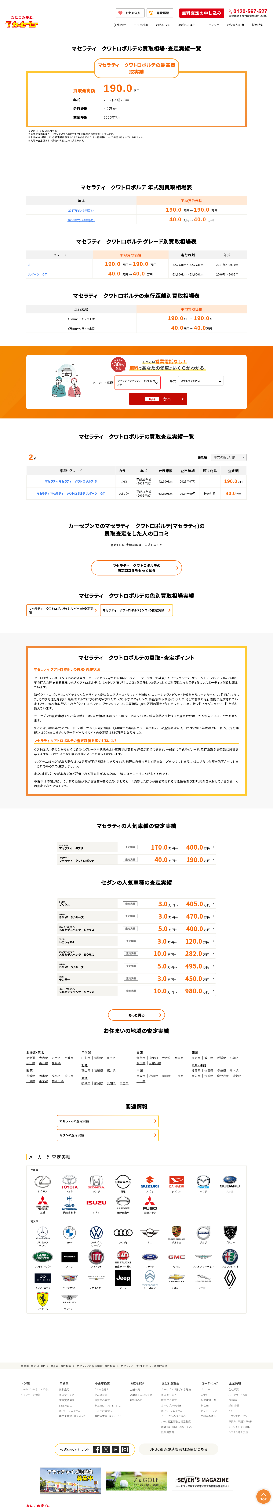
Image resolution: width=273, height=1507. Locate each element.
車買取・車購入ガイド (240, 1407)
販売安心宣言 (102, 1385)
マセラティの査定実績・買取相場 (96, 1352)
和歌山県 (155, 1063)
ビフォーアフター (210, 1396)
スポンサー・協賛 (237, 1380)
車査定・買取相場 (60, 1352)
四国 (195, 1052)
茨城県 (30, 1076)
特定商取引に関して (125, 1499)
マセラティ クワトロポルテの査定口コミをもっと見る (136, 568)
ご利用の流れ (208, 1401)
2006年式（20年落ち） (81, 220)
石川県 (98, 1070)
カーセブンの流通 (171, 1391)
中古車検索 (140, 25)
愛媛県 (221, 1057)
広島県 (179, 1076)
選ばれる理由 (187, 25)
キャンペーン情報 (30, 1380)
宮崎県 (208, 1076)
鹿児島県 (223, 1076)
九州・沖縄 (199, 1065)
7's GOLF (233, 1396)
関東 (29, 1070)
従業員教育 (167, 1417)
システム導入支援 (238, 1417)
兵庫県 (179, 1057)
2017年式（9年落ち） (81, 210)
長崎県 (221, 1070)
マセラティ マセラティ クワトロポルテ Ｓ (71, 481)
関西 (139, 1052)
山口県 (140, 1081)
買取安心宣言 (67, 1380)
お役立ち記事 (235, 25)
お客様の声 (136, 1385)
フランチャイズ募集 (239, 1412)
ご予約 (204, 1380)
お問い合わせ (244, 1499)
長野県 (111, 1057)
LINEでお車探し (103, 1396)
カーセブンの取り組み (173, 1401)
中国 (139, 1070)
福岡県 (196, 1070)
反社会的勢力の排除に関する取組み (192, 1499)
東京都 (43, 1081)
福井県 (111, 1070)
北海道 (30, 1057)
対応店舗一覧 (209, 1385)
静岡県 (98, 1083)
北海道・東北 (35, 1052)
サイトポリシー (225, 1499)
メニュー (205, 1375)
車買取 (121, 25)
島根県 (153, 1076)
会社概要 (233, 1375)
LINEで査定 (65, 1391)
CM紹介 (232, 1385)
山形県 (43, 1063)
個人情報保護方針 (73, 1499)
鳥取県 (140, 1076)
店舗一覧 (135, 1375)
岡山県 (166, 1076)
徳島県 (196, 1057)
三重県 (124, 1083)
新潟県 (98, 1057)
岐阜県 (85, 1083)
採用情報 (258, 25)
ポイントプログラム (69, 1396)
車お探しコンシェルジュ (107, 1391)
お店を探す (163, 25)
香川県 (208, 1057)
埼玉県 (69, 1076)
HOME (25, 1369)
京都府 (153, 1057)
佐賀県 (208, 1070)
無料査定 (64, 1375)
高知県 (234, 1057)
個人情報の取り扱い (98, 1499)
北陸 (84, 1065)
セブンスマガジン (237, 1401)
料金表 (205, 1391)
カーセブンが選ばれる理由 (176, 1375)
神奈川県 (58, 1081)
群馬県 (56, 1076)
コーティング (211, 25)
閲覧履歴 (162, 13)
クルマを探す (101, 1375)
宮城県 (69, 1057)
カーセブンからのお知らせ (35, 1375)
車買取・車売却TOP (33, 1352)
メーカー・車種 (103, 382)
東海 (84, 1078)
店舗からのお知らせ (141, 1380)
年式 (173, 381)
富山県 (85, 1070)
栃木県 (43, 1076)
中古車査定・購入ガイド (72, 1401)
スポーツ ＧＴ (37, 274)
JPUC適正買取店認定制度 (176, 1407)
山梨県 (85, 1057)
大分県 (196, 1076)
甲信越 (86, 1052)
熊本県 (234, 1070)
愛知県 (111, 1083)
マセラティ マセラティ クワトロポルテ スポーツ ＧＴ (71, 493)
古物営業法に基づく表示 (154, 1499)
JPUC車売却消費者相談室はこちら (178, 1434)
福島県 (56, 1063)
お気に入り (133, 13)
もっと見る (136, 1015)
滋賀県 (140, 1057)
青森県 (43, 1057)
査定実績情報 (67, 1385)
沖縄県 (237, 1076)
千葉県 (30, 1081)
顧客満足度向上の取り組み (176, 1412)
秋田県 (30, 1063)
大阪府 (166, 1057)
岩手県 (56, 1057)
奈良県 (140, 1063)
